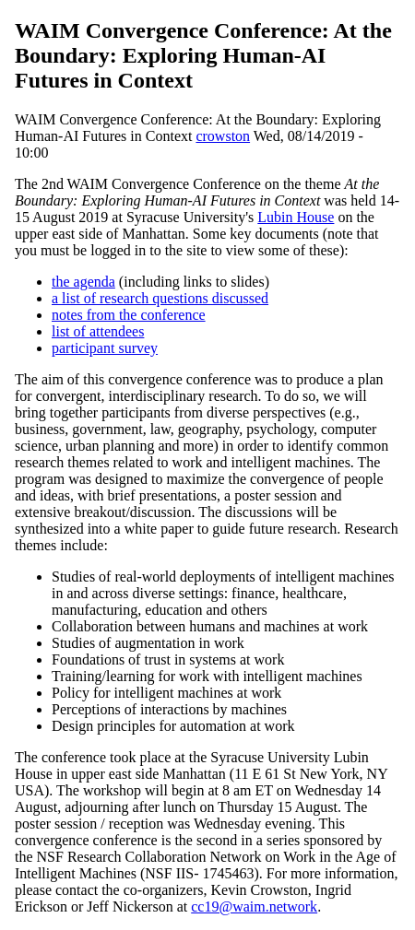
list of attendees (98, 331)
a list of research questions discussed (160, 298)
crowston (223, 136)
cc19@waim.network (254, 906)
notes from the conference (129, 315)
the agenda (83, 281)
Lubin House (295, 217)
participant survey (105, 348)
